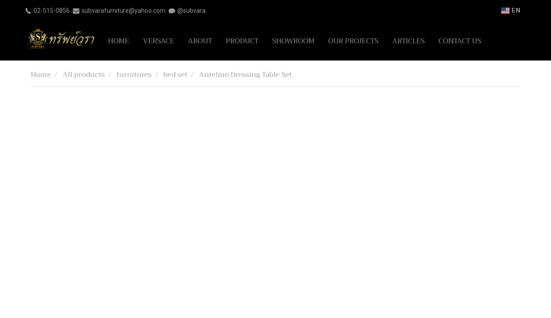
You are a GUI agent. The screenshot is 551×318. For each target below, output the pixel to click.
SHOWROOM (293, 41)
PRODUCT (242, 41)
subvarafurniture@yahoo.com (123, 10)
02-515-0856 (52, 10)
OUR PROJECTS (353, 41)
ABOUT (200, 41)
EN (511, 10)
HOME (118, 41)
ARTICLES (408, 41)
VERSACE (158, 41)
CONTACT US (460, 41)
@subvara (191, 10)
